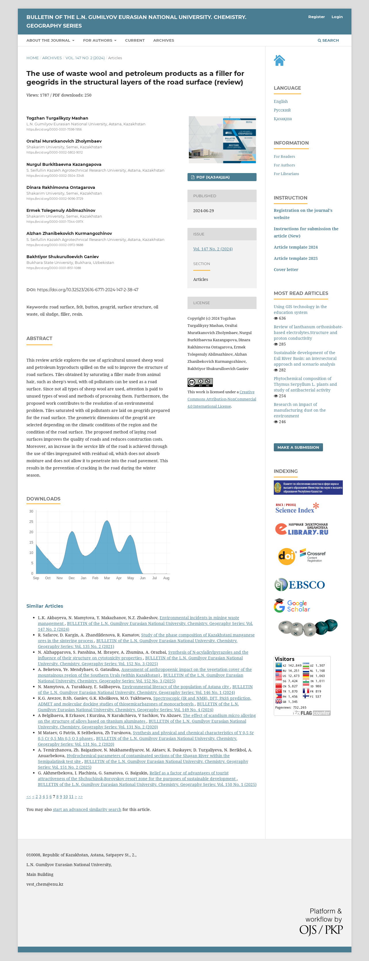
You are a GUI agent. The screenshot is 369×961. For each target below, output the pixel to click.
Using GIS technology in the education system (300, 309)
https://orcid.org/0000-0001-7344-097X (54, 222)
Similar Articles (44, 606)
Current (135, 40)
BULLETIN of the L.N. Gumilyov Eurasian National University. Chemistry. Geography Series (136, 21)
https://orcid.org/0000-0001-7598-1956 (54, 129)
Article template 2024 (296, 247)
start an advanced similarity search (87, 809)
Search (328, 40)
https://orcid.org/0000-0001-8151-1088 (53, 268)
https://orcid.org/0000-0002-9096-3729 (54, 199)
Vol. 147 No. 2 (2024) (85, 57)
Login (337, 16)
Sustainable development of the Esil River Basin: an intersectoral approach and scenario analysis (305, 358)
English (281, 101)
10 (65, 796)
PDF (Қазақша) (212, 177)
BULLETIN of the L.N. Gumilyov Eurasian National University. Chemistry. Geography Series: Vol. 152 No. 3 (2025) (140, 660)
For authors (98, 40)
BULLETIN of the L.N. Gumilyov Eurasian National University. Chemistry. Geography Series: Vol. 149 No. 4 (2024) (138, 706)
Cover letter (286, 269)
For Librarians (286, 173)
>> (80, 796)
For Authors (284, 165)
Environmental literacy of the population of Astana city (176, 686)
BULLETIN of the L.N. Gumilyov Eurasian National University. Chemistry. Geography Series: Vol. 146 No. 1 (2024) (145, 689)
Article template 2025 (296, 258)
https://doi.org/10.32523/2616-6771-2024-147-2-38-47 (87, 289)
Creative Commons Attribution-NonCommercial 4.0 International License (222, 399)
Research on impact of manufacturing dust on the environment (300, 410)
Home (32, 57)
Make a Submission (298, 447)
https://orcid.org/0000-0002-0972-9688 (54, 245)
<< (28, 796)
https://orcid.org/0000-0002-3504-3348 (55, 176)
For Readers (284, 156)
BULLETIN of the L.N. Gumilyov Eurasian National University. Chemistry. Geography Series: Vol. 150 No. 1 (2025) (147, 784)
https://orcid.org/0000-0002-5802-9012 (54, 153)
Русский (282, 110)
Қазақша (283, 118)
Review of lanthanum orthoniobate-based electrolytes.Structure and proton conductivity (308, 332)
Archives (163, 40)
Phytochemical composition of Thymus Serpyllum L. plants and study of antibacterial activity (305, 384)
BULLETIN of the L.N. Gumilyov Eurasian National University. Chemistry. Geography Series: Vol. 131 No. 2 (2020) (142, 724)
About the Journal (48, 40)
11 (71, 796)
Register (316, 16)
